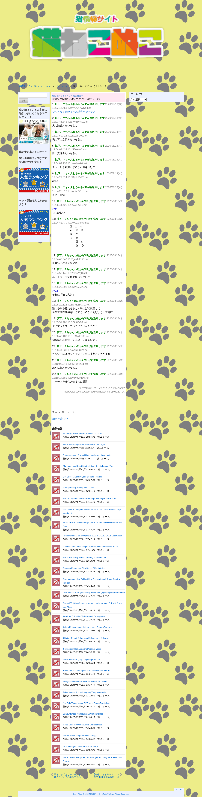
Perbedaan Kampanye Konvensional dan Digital (84, 444)
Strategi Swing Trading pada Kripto (78, 487)
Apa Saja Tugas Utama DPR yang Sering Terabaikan (86, 703)
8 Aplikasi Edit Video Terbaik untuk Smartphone (84, 616)
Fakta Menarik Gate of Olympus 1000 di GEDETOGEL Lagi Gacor (92, 536)
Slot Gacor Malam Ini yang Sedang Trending (82, 477)
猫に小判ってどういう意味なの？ (67, 96)
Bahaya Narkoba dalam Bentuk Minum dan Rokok (85, 681)
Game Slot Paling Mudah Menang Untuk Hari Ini (84, 557)
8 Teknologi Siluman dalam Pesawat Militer (82, 649)
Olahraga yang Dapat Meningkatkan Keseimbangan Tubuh (89, 466)
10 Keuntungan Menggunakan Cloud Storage (83, 714)
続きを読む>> (60, 418)
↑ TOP (178, 790)
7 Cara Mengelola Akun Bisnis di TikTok (80, 746)
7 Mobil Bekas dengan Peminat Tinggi (80, 735)
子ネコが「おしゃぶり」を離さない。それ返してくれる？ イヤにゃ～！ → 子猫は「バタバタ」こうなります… (67, 775)
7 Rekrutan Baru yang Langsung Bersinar (81, 659)
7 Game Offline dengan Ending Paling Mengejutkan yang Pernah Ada (94, 592)
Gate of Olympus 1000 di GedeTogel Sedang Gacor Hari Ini (89, 498)
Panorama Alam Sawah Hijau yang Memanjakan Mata (87, 455)
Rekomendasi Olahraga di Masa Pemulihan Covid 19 (86, 670)
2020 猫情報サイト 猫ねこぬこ (98, 794)
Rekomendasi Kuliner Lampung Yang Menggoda (84, 692)
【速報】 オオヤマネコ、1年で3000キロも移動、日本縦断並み (106, 775)
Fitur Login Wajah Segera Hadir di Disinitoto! (82, 433)
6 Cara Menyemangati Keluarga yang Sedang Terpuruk (87, 627)
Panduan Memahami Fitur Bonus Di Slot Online (84, 568)
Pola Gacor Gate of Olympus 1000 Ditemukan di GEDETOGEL (91, 546)
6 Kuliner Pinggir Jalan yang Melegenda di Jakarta (85, 638)
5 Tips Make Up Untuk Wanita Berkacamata (82, 725)
